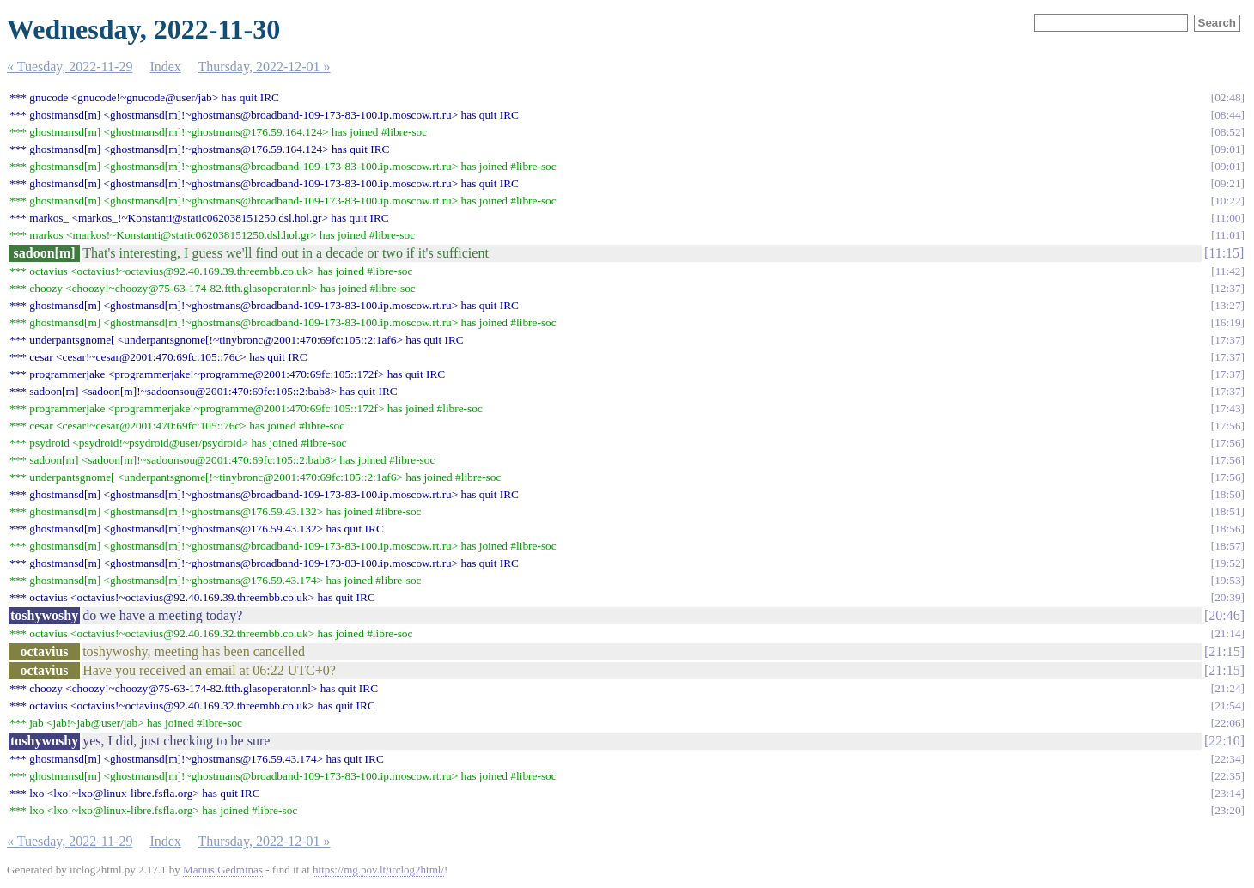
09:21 (1227, 183)
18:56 (1227, 528)
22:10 (1223, 740)
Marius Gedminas (223, 869)
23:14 (1227, 793)
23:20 (1227, 810)
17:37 (1227, 339)
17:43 (1227, 408)
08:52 (1227, 131)
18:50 (1227, 494)
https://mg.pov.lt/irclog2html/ (378, 869)
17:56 (1227, 425)
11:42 (1228, 271)
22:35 (1227, 775)
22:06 (1227, 722)
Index (164, 66)
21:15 (1223, 651)
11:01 (1228, 234)
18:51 (1227, 511)
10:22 (1227, 200)
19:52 (1227, 563)
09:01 (1227, 149)
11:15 (1223, 253)
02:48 (1227, 97)
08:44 (1227, 114)
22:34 (1227, 758)
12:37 (1227, 288)
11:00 (1228, 217)
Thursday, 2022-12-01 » (264, 66)
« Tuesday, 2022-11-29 (69, 66)
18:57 (1227, 545)
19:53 (1227, 580)
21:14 (1227, 633)
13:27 (1227, 305)
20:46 (1223, 615)
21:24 (1227, 688)
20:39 (1227, 597)
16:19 (1227, 322)
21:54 (1227, 705)
